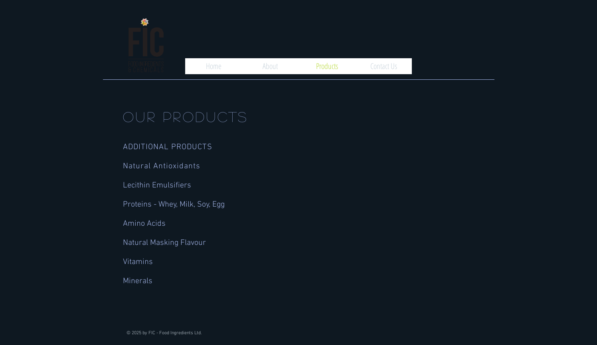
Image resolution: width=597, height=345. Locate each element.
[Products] (326, 66)
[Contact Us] (383, 66)
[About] (270, 66)
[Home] (213, 66)
